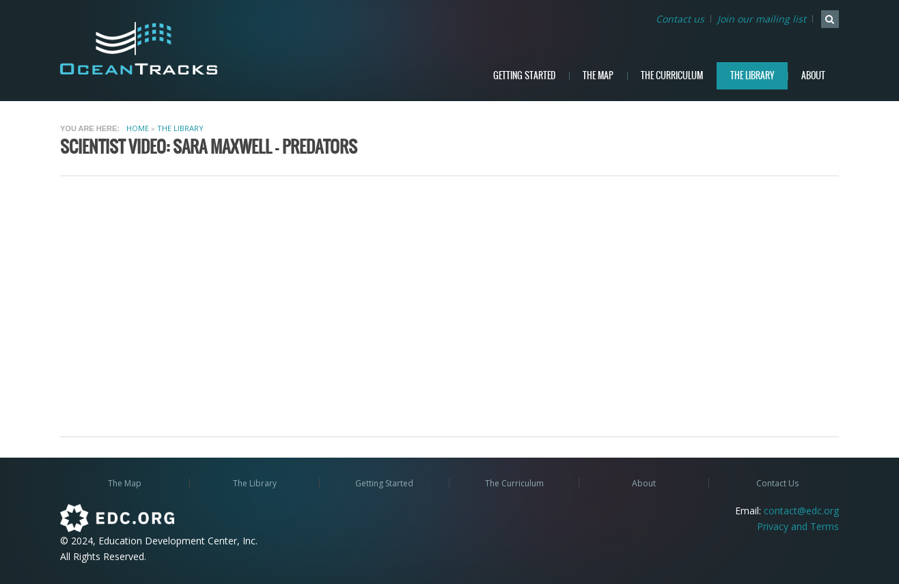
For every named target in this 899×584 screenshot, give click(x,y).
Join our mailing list (761, 18)
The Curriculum (672, 75)
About (813, 75)
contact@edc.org (801, 510)
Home (137, 128)
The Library (752, 75)
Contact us (680, 18)
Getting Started (524, 75)
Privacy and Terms (798, 526)
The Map (598, 75)
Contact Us (777, 483)
